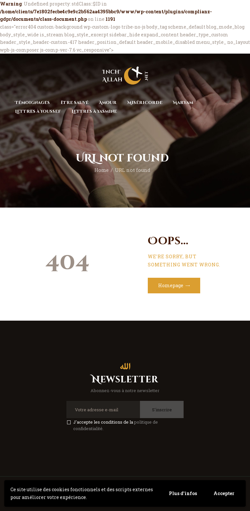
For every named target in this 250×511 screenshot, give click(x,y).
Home (101, 170)
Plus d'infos (183, 493)
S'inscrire (162, 410)
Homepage (170, 285)
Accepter (224, 493)
